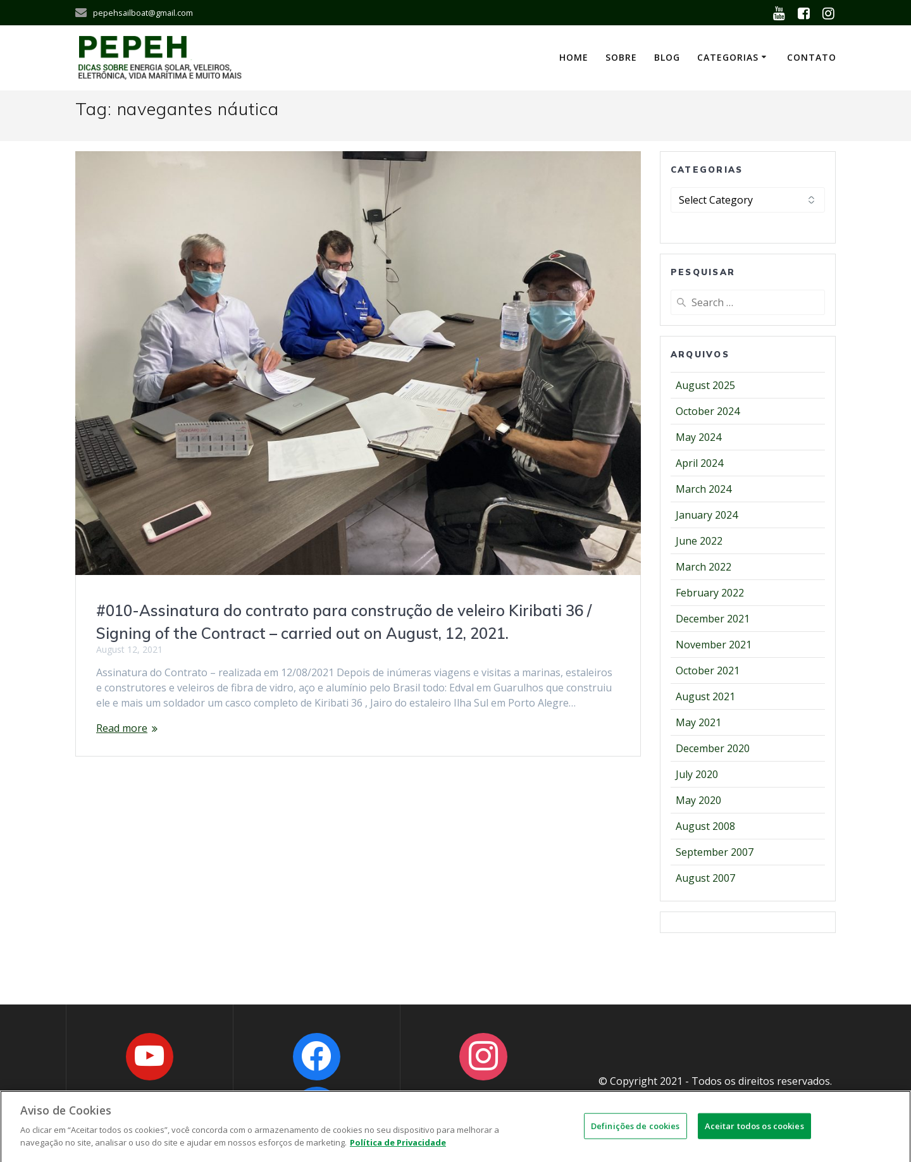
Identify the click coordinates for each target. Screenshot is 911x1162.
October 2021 (708, 670)
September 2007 (714, 852)
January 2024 (707, 515)
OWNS (768, 1096)
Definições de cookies (635, 1133)
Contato (811, 57)
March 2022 (703, 567)
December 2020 (713, 748)
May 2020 (698, 800)
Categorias (728, 57)
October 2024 (708, 411)
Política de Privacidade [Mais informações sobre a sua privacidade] (398, 1150)
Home (573, 57)
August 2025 (705, 385)
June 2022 (699, 541)
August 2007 (705, 878)
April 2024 (699, 463)
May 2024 (698, 437)
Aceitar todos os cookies (754, 1133)
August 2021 (705, 696)
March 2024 (703, 489)
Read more (121, 728)
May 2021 (698, 722)
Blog (667, 57)
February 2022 (710, 593)
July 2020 (697, 774)
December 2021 (713, 619)
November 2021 (714, 645)
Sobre (621, 57)
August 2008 (705, 826)
